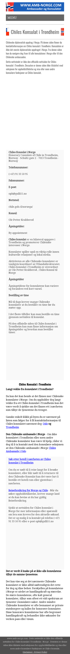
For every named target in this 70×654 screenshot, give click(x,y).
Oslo (45, 423)
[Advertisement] (35, 111)
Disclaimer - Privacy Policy (35, 652)
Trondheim (12, 427)
